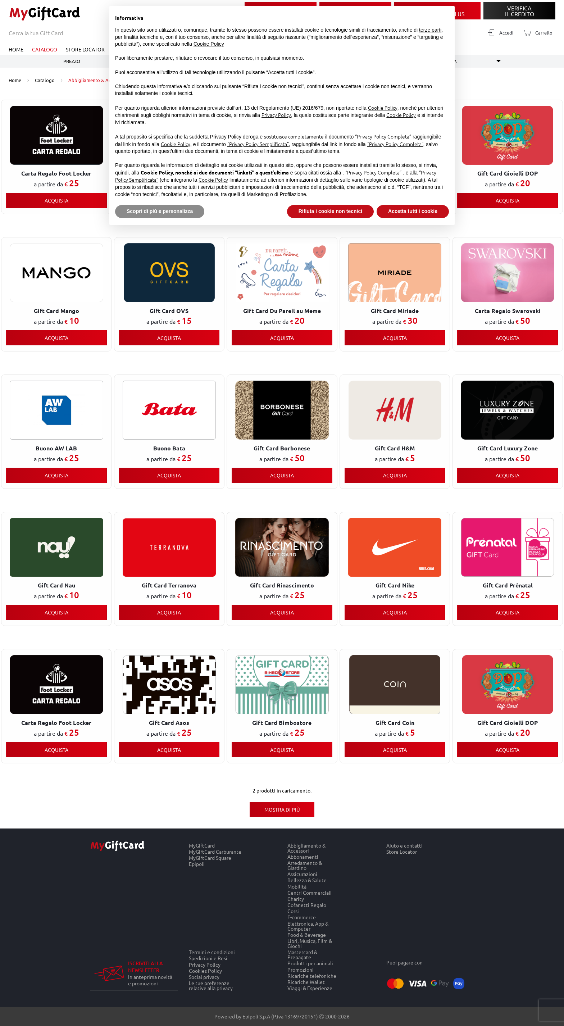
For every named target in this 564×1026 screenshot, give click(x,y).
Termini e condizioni (212, 952)
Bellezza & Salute (307, 880)
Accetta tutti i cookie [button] (412, 211)
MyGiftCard (202, 845)
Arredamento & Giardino (304, 865)
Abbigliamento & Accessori (306, 848)
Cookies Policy (205, 970)
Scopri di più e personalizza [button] (160, 211)
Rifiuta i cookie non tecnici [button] (330, 211)
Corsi (293, 911)
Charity (295, 898)
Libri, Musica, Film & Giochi (309, 943)
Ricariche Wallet (306, 982)
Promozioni (300, 969)
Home (16, 49)
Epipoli (197, 864)
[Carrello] (535, 33)
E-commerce (301, 917)
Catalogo (44, 49)
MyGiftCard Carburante (215, 851)
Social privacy (204, 976)
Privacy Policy (204, 964)
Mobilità (296, 886)
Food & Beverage (306, 934)
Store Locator (85, 49)
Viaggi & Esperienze (309, 988)
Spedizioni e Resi (208, 958)
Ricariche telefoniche (311, 975)
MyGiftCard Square (210, 857)
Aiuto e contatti (404, 845)
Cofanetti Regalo (306, 905)
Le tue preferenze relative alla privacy (211, 985)
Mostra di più (282, 809)
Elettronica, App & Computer (307, 925)
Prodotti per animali (310, 963)
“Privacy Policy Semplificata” (258, 143)
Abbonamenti (302, 856)
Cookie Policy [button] (209, 44)
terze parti (430, 30)
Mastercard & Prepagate (302, 954)
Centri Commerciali (309, 892)
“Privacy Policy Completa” (383, 136)
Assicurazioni (302, 874)
